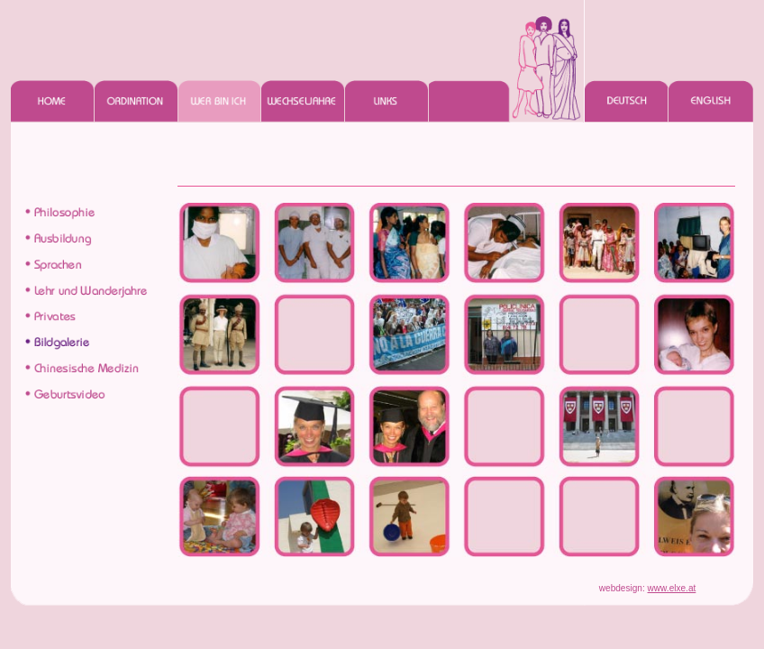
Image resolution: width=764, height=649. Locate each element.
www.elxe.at (672, 588)
